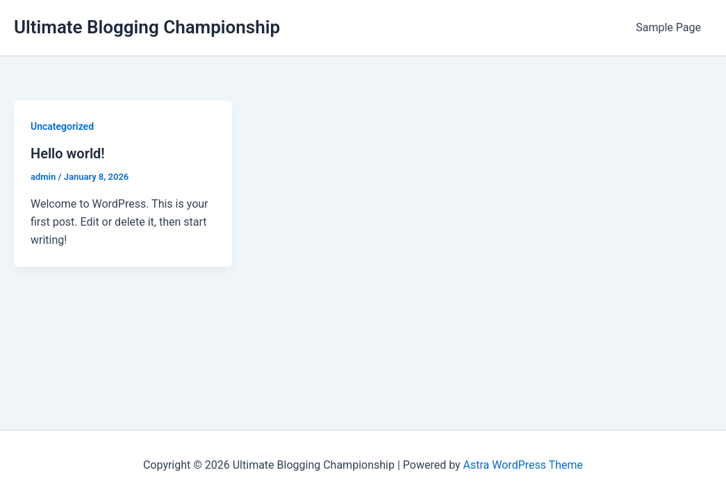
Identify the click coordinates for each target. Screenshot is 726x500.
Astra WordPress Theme (523, 465)
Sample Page (668, 27)
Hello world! (68, 153)
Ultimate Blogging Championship (147, 27)
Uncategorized (62, 126)
